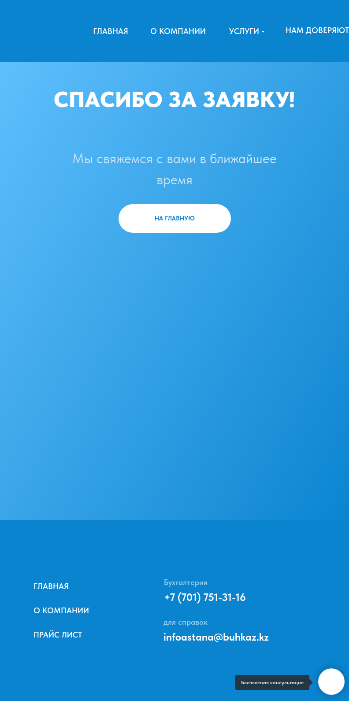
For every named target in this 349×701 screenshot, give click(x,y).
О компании (178, 31)
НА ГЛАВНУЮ (175, 218)
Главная (110, 31)
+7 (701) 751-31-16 (205, 597)
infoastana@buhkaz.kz (216, 636)
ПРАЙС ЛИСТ (57, 634)
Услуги (244, 31)
